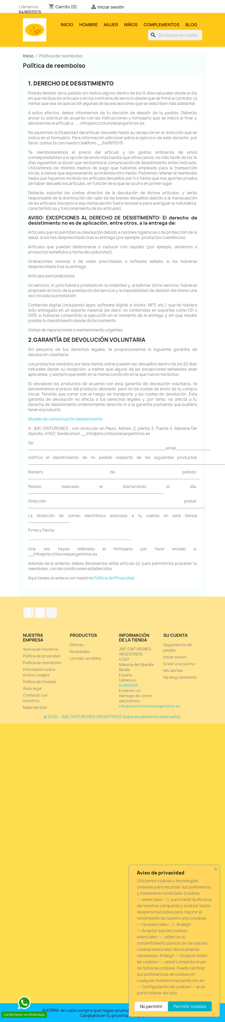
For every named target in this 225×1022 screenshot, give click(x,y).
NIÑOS (131, 25)
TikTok (51, 612)
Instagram (40, 612)
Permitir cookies (189, 1006)
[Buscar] (175, 35)
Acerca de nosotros (40, 649)
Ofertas (76, 644)
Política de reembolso (42, 662)
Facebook (28, 612)
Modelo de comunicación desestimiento (65, 419)
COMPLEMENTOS (161, 25)
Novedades (80, 651)
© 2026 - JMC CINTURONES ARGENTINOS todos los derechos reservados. (112, 716)
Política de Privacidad (114, 578)
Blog (191, 25)
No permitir (151, 1006)
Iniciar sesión (175, 656)
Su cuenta (175, 635)
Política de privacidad (41, 655)
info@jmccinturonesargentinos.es (149, 706)
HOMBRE (88, 25)
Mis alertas (173, 670)
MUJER (111, 25)
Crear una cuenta (179, 663)
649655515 (30, 12)
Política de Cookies (39, 681)
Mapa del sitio (35, 707)
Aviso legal (32, 688)
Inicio (67, 25)
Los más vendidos (85, 658)
